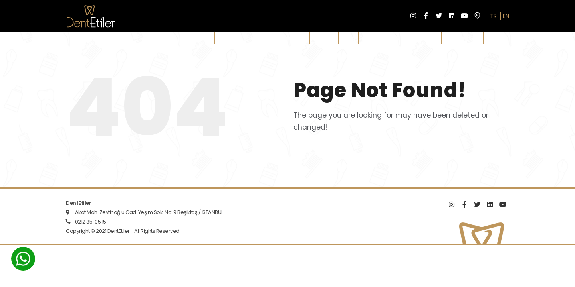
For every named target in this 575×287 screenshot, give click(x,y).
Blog (348, 38)
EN (506, 16)
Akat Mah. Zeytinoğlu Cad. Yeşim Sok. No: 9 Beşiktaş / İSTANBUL (149, 212)
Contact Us (462, 38)
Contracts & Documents (399, 38)
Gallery (324, 38)
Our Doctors (240, 38)
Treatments (288, 38)
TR (493, 16)
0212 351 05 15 (90, 222)
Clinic (203, 38)
